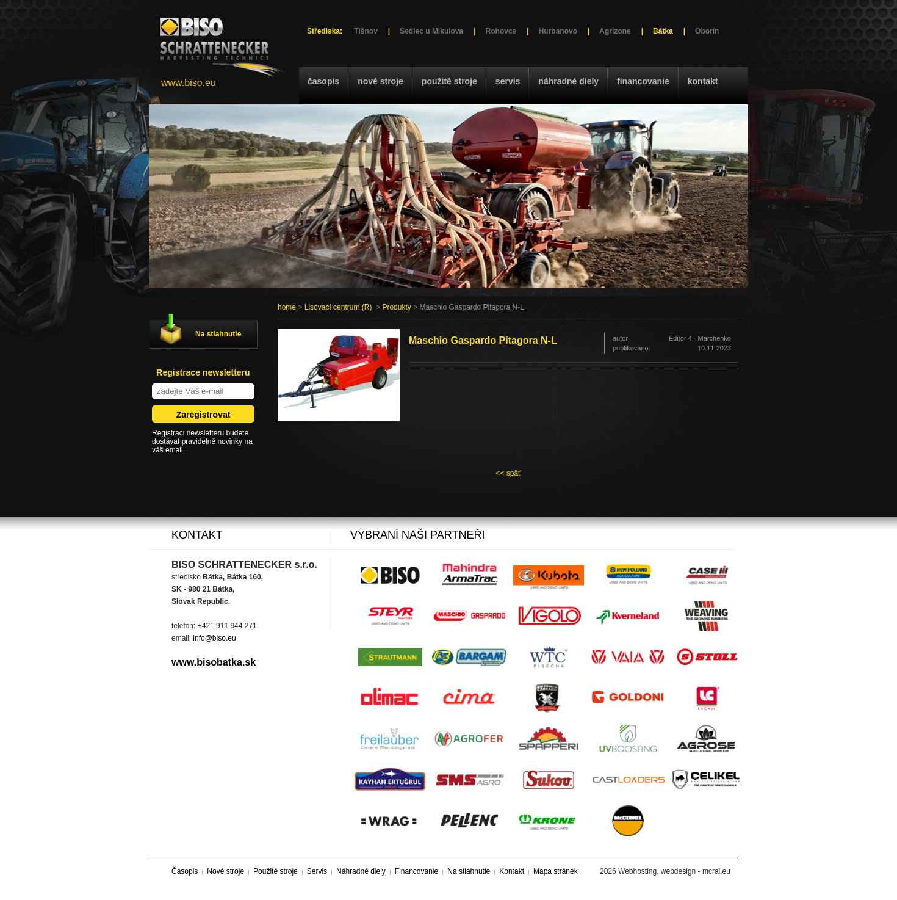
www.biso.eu (188, 83)
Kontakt (703, 81)
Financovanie (643, 81)
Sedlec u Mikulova (431, 31)
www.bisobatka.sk (213, 662)
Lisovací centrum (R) (338, 307)
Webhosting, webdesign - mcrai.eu (674, 871)
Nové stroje (380, 81)
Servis (507, 81)
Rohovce (501, 31)
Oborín (707, 31)
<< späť (508, 473)
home (287, 307)
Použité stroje (449, 81)
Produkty (396, 307)
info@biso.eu (214, 638)
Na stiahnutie (218, 334)
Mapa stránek (555, 871)
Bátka (663, 31)
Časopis (323, 81)
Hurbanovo (558, 31)
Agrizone (614, 31)
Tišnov (365, 31)
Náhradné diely (568, 81)
